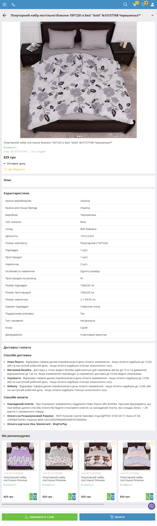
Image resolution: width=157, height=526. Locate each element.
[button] (75, 136)
